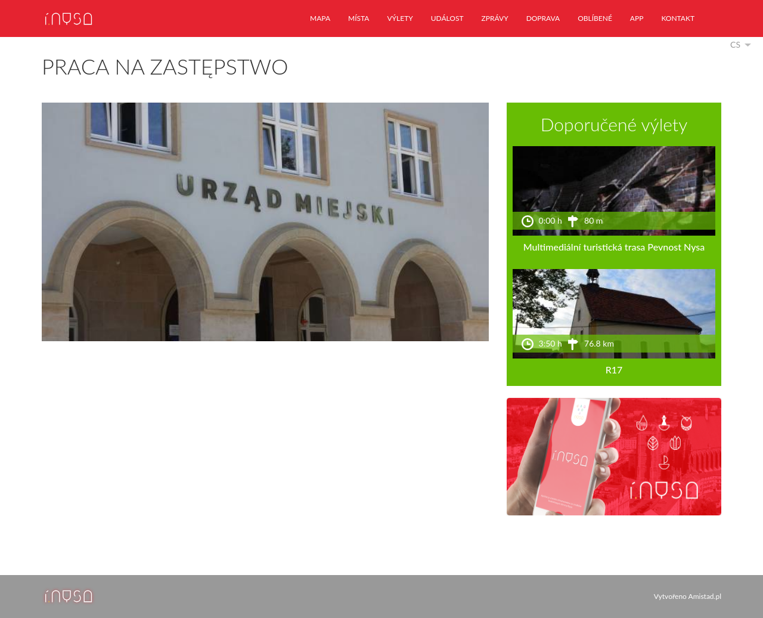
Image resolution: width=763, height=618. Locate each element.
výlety (399, 18)
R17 (614, 369)
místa (358, 18)
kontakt (677, 18)
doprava (543, 18)
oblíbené (595, 18)
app (637, 18)
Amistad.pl (704, 596)
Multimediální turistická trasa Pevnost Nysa (614, 246)
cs (735, 44)
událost (447, 18)
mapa (320, 18)
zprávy (495, 18)
